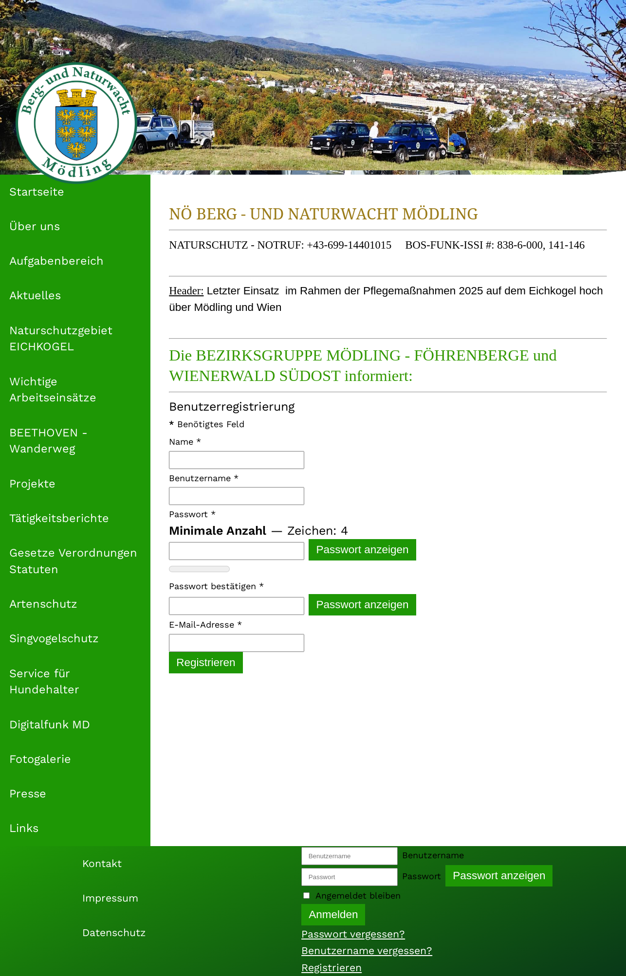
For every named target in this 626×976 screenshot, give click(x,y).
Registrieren (205, 662)
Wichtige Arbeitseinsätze (52, 390)
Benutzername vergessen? (366, 950)
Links (23, 828)
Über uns (34, 226)
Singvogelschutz (54, 638)
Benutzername (204, 478)
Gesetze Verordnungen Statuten (73, 561)
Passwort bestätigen (216, 586)
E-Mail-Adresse (205, 624)
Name (185, 441)
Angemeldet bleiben (358, 895)
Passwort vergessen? (353, 934)
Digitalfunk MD (49, 724)
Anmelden (333, 914)
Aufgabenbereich (56, 261)
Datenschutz (114, 932)
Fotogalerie (40, 759)
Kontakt (102, 863)
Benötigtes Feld (206, 424)
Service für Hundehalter (44, 682)
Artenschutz (43, 604)
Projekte (32, 483)
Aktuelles (35, 295)
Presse (27, 793)
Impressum (110, 898)
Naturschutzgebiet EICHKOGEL (60, 339)
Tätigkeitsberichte (59, 518)
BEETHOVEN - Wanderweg (48, 441)
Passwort (192, 514)
